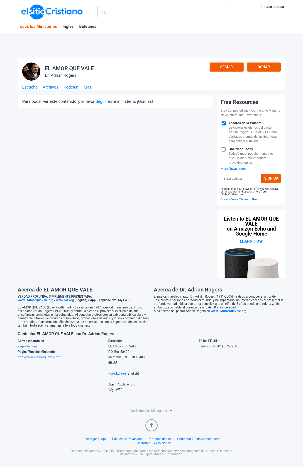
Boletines (87, 26)
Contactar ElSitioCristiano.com (198, 439)
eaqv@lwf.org (27, 346)
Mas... (89, 87)
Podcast (71, 87)
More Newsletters (233, 168)
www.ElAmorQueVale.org (35, 300)
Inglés (68, 26)
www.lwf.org (65, 300)
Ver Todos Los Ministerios (151, 410)
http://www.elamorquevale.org (39, 357)
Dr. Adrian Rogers (60, 75)
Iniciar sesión (273, 6)
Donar (264, 67)
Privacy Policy (229, 199)
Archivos (51, 87)
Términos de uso (160, 439)
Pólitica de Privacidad (127, 439)
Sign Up (271, 178)
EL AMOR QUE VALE (69, 68)
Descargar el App (95, 439)
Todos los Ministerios (37, 26)
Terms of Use (248, 199)
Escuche (30, 87)
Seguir (226, 67)
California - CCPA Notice (154, 443)
